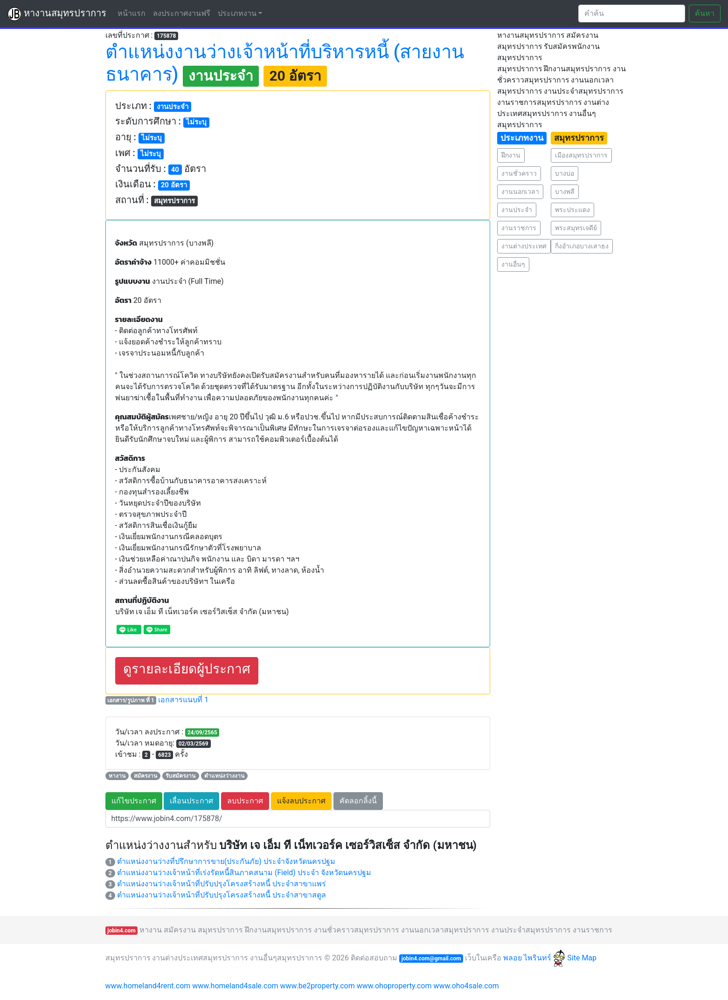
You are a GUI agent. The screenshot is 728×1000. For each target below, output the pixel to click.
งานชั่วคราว (519, 173)
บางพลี (565, 191)
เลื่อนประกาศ (191, 800)
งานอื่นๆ (513, 264)
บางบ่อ (564, 173)
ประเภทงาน (237, 13)
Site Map (581, 957)
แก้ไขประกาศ (133, 800)
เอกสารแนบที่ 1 (183, 699)
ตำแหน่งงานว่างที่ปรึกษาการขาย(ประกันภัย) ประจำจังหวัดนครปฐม (226, 861)
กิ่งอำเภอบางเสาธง (582, 246)
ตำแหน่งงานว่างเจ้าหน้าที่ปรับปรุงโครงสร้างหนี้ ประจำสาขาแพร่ (221, 883)
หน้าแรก (133, 13)
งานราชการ (518, 228)
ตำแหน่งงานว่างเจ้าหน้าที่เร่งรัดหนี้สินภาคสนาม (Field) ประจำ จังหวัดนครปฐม (244, 872)
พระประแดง (572, 209)
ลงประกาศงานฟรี (181, 13)
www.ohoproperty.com (394, 985)
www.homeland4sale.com (235, 985)
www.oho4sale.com (466, 985)
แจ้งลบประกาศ (301, 800)
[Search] (631, 13)
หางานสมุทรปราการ (56, 14)
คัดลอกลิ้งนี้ (358, 800)
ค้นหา (704, 13)
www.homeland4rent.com (148, 985)
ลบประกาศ (245, 800)
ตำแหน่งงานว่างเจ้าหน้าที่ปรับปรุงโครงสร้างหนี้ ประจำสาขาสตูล (221, 894)
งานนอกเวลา (520, 191)
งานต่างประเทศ (524, 246)
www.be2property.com (317, 985)
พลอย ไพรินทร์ (534, 957)
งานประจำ (516, 209)
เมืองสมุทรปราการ (581, 155)
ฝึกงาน (510, 155)
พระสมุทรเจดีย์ (576, 228)
